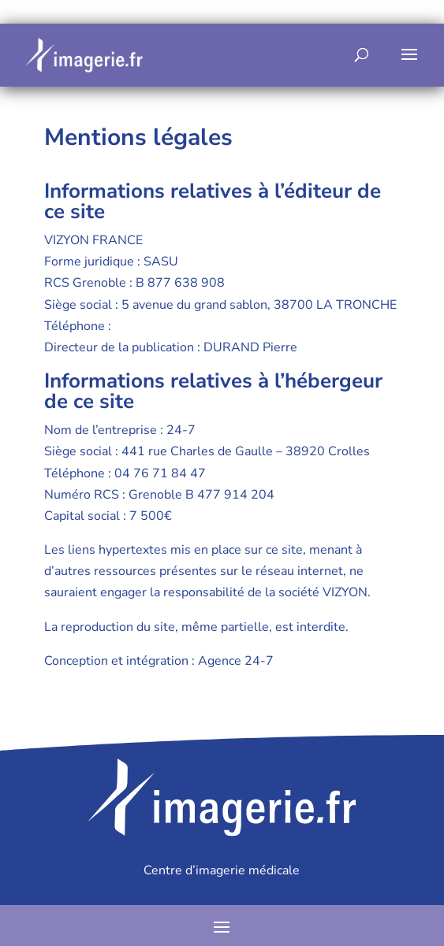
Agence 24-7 (236, 661)
